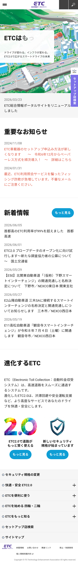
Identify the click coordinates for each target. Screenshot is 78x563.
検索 (73, 4)
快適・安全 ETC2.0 (18, 485)
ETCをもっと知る (17, 516)
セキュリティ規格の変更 (22, 474)
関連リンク (46, 548)
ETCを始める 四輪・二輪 (22, 506)
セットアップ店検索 (74, 91)
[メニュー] (4, 4)
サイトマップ (14, 537)
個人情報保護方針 (23, 554)
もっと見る (63, 213)
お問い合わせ (63, 4)
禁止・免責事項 (66, 548)
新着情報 (20, 548)
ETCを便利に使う (17, 495)
